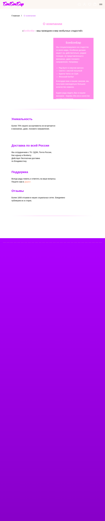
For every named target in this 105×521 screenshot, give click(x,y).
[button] (79, 4)
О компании (30, 15)
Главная (15, 15)
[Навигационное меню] (100, 4)
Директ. (27, 182)
